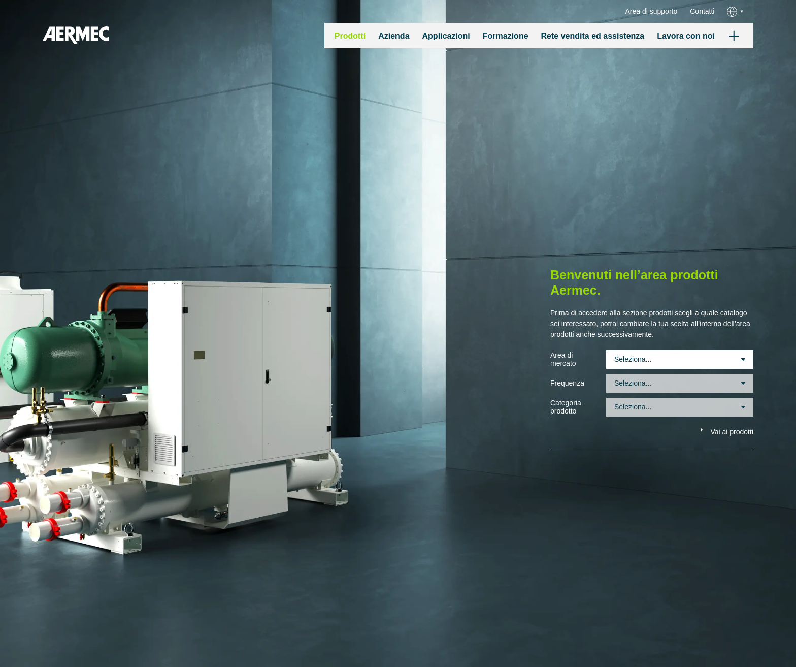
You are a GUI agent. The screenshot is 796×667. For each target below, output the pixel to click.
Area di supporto (651, 11)
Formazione (505, 35)
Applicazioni (446, 35)
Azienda (393, 35)
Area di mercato (563, 359)
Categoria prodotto (565, 407)
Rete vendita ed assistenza (593, 35)
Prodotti (350, 35)
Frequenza (567, 383)
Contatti (702, 11)
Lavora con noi (686, 35)
